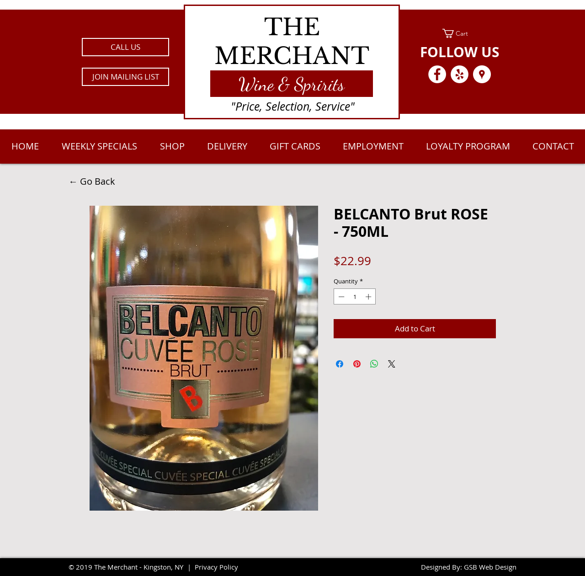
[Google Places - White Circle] (482, 74)
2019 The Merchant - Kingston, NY (129, 566)
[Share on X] (391, 363)
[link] (459, 33)
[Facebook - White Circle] (437, 74)
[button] (125, 77)
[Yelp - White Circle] (459, 74)
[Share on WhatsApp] (374, 363)
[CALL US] (125, 47)
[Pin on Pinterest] (356, 363)
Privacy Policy (216, 566)
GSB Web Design (490, 566)
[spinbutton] (355, 296)
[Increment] (369, 296)
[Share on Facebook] (339, 363)
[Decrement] (340, 296)
